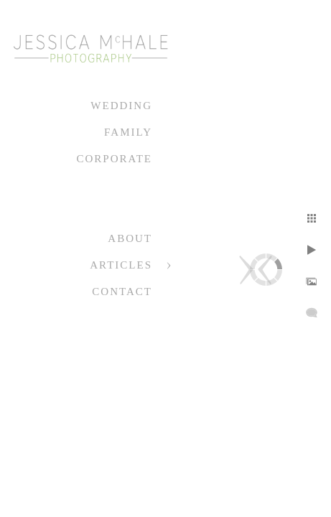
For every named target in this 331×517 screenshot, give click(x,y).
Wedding (121, 105)
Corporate (114, 158)
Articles (121, 265)
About (130, 238)
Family (128, 132)
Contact (122, 291)
